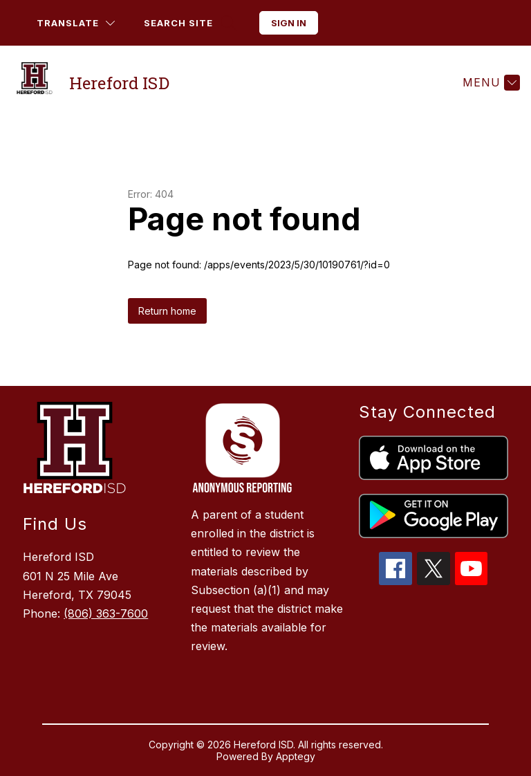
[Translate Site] (75, 23)
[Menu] (489, 82)
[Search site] (188, 23)
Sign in (288, 22)
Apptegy (295, 756)
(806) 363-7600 (106, 613)
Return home (167, 311)
